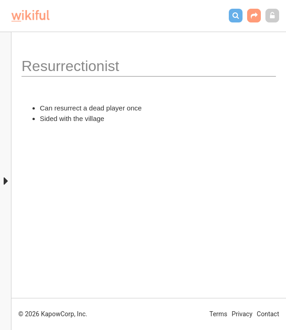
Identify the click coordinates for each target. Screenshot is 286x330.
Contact (268, 314)
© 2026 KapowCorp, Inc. (52, 314)
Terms (218, 314)
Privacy (242, 314)
